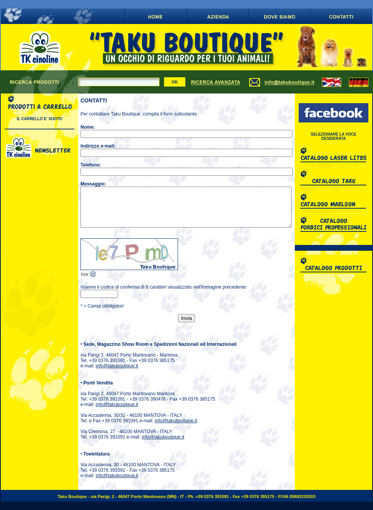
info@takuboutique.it (117, 366)
